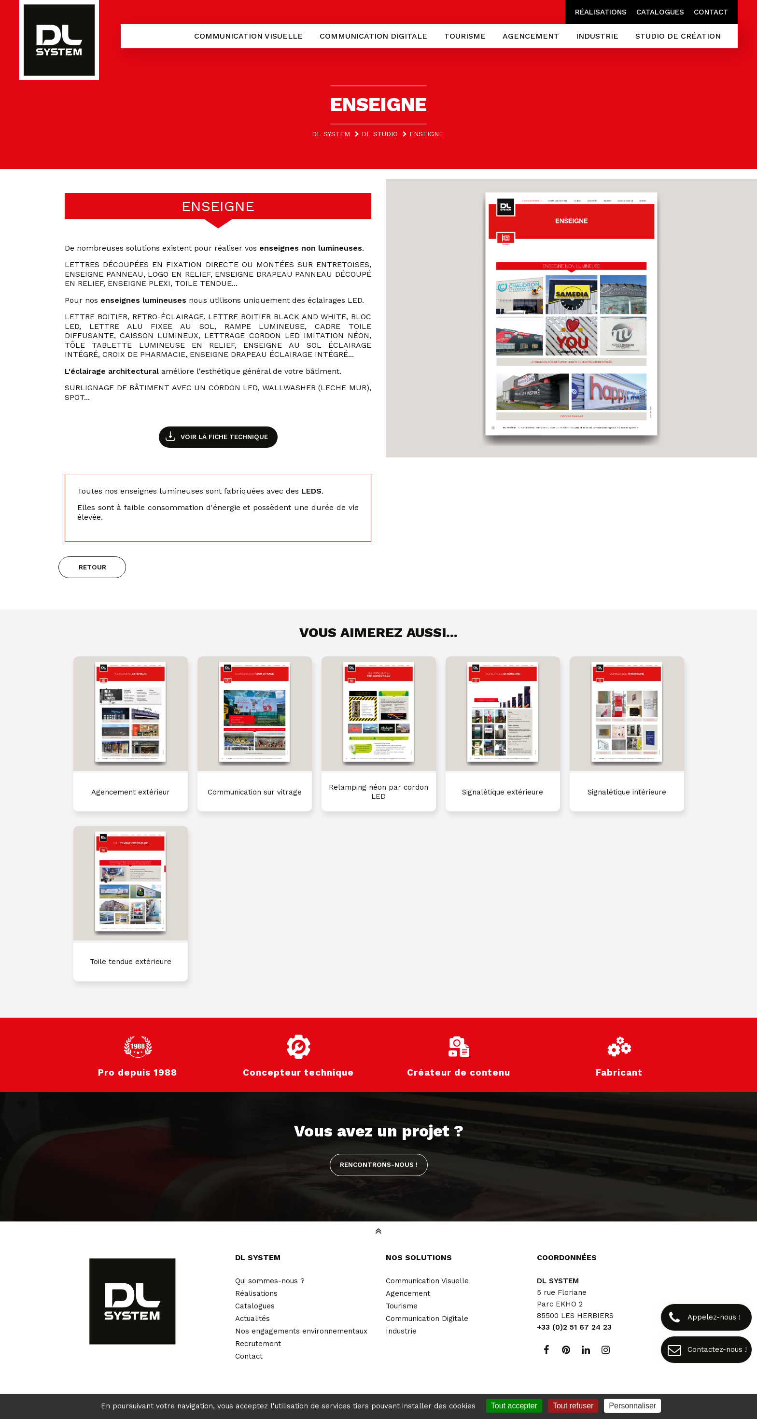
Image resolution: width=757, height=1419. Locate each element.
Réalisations (601, 12)
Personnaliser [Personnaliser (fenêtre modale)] (632, 1406)
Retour (92, 567)
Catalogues (660, 12)
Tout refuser (573, 1406)
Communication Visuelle (427, 1281)
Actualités (252, 1318)
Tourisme (402, 1306)
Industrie (401, 1331)
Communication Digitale (427, 1318)
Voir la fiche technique (224, 436)
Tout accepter (514, 1406)
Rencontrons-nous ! (379, 1164)
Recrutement (258, 1343)
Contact (711, 12)
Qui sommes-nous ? (270, 1281)
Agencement (408, 1293)
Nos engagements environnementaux (301, 1331)
